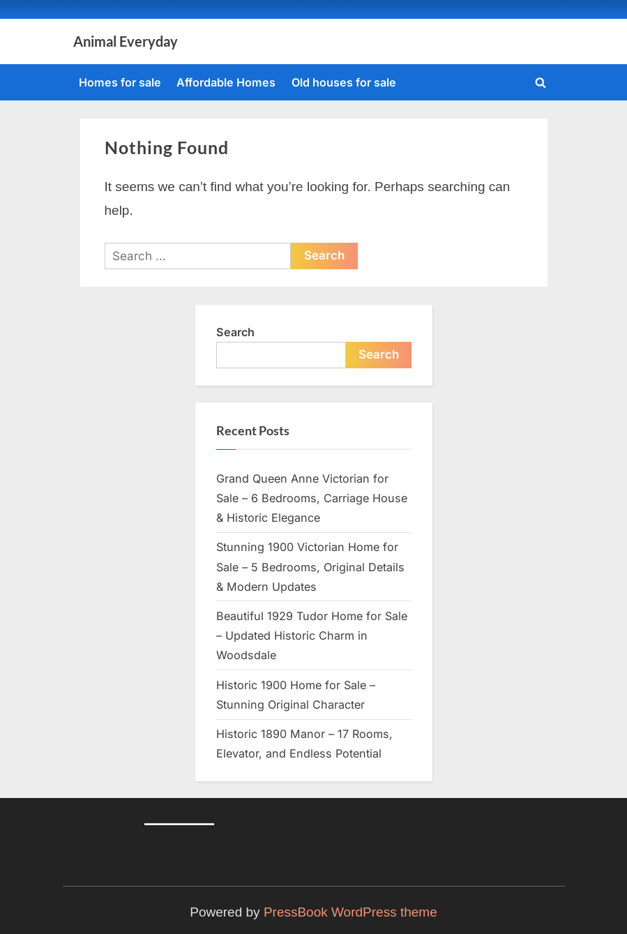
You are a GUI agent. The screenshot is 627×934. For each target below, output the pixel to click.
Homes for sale (120, 82)
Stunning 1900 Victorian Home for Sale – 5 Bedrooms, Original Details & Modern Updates (310, 567)
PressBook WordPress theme (350, 912)
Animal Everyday (125, 41)
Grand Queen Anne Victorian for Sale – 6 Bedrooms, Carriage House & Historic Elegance (311, 498)
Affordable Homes (225, 82)
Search (235, 332)
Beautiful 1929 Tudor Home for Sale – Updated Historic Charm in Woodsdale (311, 636)
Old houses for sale (344, 82)
